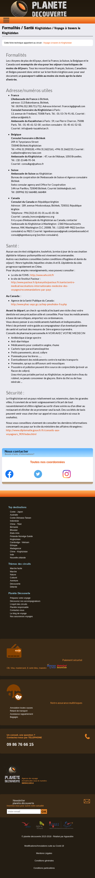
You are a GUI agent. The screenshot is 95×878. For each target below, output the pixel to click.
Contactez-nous (17, 610)
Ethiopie (13, 545)
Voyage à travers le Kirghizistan (57, 43)
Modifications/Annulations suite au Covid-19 (44, 846)
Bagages (14, 717)
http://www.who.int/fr (42, 275)
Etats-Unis (14, 533)
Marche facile (16, 568)
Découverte (15, 584)
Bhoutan (13, 530)
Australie (14, 515)
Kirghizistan (15, 539)
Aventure (14, 581)
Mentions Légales (44, 853)
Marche (13, 571)
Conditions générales (44, 861)
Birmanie (14, 527)
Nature (13, 574)
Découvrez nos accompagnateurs (25, 601)
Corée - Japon (16, 512)
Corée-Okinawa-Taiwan (20, 518)
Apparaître (68, 836)
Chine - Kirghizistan (18, 551)
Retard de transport (18, 711)
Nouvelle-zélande (18, 557)
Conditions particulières (44, 868)
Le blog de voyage (18, 613)
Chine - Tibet (15, 524)
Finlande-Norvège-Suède (21, 536)
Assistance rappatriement (21, 714)
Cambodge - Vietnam (19, 542)
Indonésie (14, 521)
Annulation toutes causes (21, 708)
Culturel (13, 577)
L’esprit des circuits (18, 604)
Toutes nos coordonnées (47, 462)
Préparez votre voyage (20, 598)
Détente (13, 587)
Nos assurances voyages (21, 616)
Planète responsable (19, 607)
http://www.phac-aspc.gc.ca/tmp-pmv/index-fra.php (39, 304)
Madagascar (15, 548)
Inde (12, 554)
